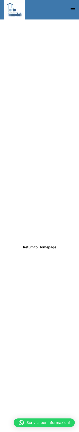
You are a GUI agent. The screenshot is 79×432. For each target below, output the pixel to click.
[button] (44, 422)
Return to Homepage (39, 247)
